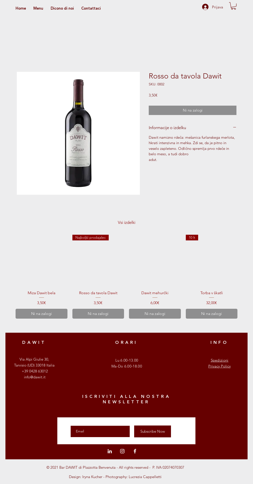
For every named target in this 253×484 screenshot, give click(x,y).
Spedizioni (220, 360)
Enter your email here (89, 421)
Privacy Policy (219, 366)
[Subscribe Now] (152, 431)
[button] (233, 6)
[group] (126, 276)
